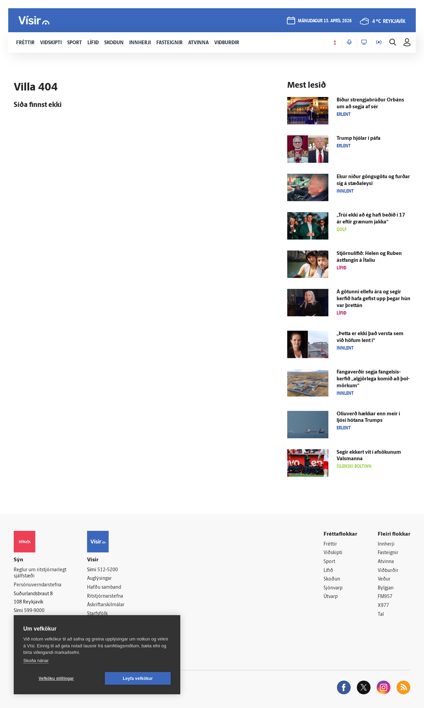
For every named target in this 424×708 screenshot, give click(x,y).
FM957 (385, 596)
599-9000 (34, 610)
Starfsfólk (97, 614)
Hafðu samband (104, 587)
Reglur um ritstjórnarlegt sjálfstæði (40, 573)
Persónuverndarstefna (37, 585)
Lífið (328, 570)
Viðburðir (388, 570)
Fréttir (330, 544)
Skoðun (332, 579)
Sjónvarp (333, 588)
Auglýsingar (99, 578)
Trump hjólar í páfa (358, 138)
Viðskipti (333, 553)
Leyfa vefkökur (138, 678)
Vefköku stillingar (56, 678)
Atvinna (386, 561)
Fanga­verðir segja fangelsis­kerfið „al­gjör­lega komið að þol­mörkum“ (373, 379)
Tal (381, 614)
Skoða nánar (36, 660)
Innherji (386, 544)
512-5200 (107, 570)
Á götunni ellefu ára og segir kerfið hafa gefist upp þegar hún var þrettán (373, 299)
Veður (384, 579)
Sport (329, 561)
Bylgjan (385, 588)
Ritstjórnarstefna (105, 596)
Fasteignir (388, 553)
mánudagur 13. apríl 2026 (325, 21)
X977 (383, 605)
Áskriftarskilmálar (105, 605)
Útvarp (331, 596)
